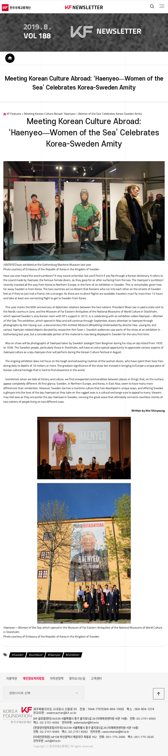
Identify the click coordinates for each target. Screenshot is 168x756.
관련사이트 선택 (43, 693)
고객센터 (96, 679)
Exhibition (73, 655)
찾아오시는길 (77, 679)
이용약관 (11, 679)
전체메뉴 (161, 6)
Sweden (18, 655)
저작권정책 (56, 679)
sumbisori (36, 655)
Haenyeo (55, 655)
